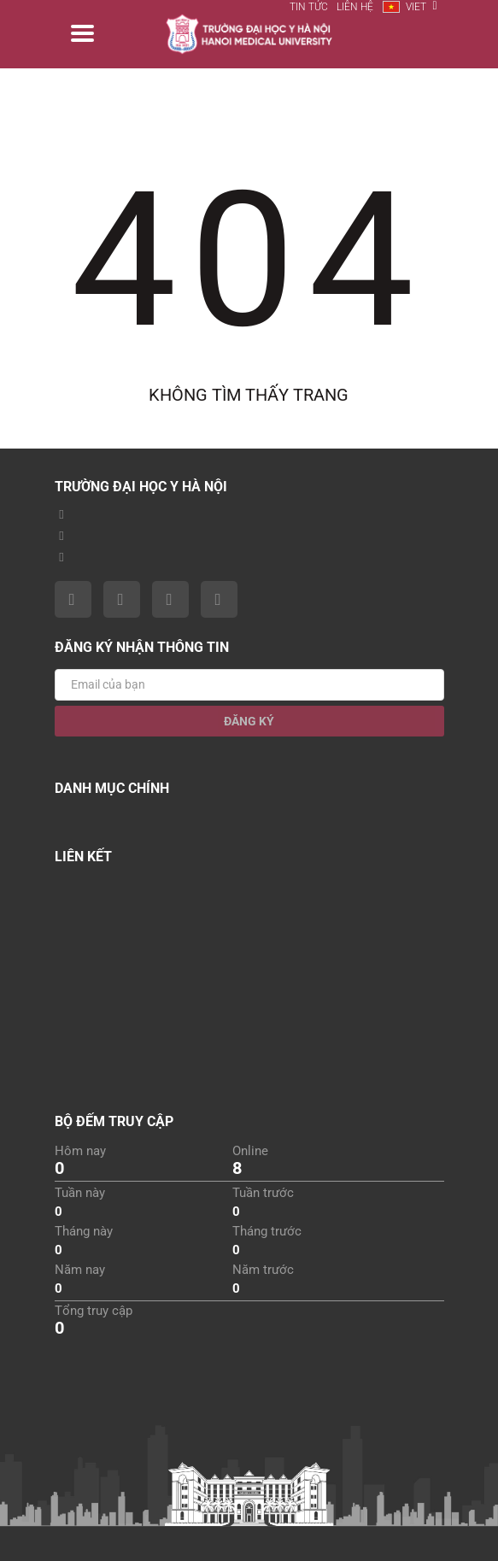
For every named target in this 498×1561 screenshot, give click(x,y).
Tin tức (309, 7)
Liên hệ (355, 7)
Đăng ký (249, 721)
